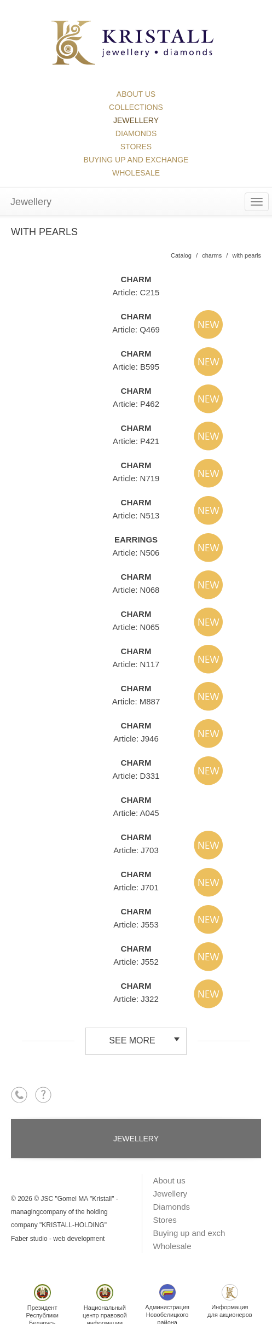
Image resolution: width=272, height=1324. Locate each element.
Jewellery (136, 120)
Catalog (181, 255)
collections (136, 107)
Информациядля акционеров (229, 1301)
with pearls (246, 255)
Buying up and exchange (136, 159)
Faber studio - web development (58, 1239)
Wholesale (136, 172)
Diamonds (136, 133)
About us (136, 94)
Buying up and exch (189, 1233)
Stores (136, 146)
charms (212, 255)
